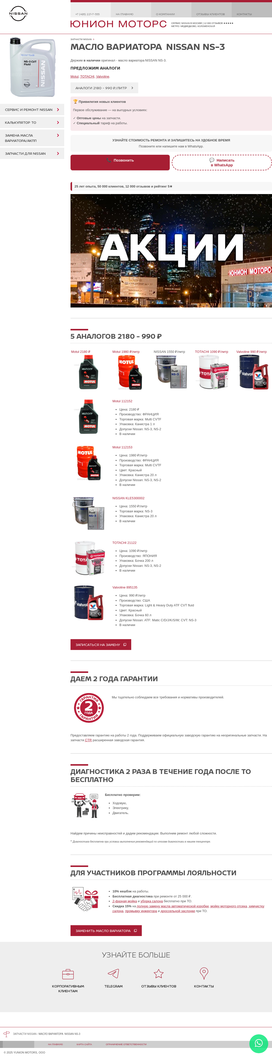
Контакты (244, 14)
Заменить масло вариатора (103, 930)
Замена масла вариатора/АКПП (21, 138)
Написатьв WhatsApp (221, 162)
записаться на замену (98, 644)
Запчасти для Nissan (25, 153)
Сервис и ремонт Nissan (28, 109)
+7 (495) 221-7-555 (87, 14)
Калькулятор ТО (20, 122)
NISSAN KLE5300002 (128, 498)
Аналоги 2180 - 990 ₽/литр (101, 87)
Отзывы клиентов (210, 14)
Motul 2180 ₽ (80, 352)
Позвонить (120, 160)
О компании (165, 14)
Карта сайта (84, 1044)
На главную (124, 14)
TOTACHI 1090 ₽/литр (211, 352)
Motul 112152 (122, 401)
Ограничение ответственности (126, 1044)
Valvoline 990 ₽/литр (251, 352)
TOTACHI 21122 (124, 543)
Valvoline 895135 (124, 587)
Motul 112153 (122, 447)
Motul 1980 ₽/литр (126, 352)
